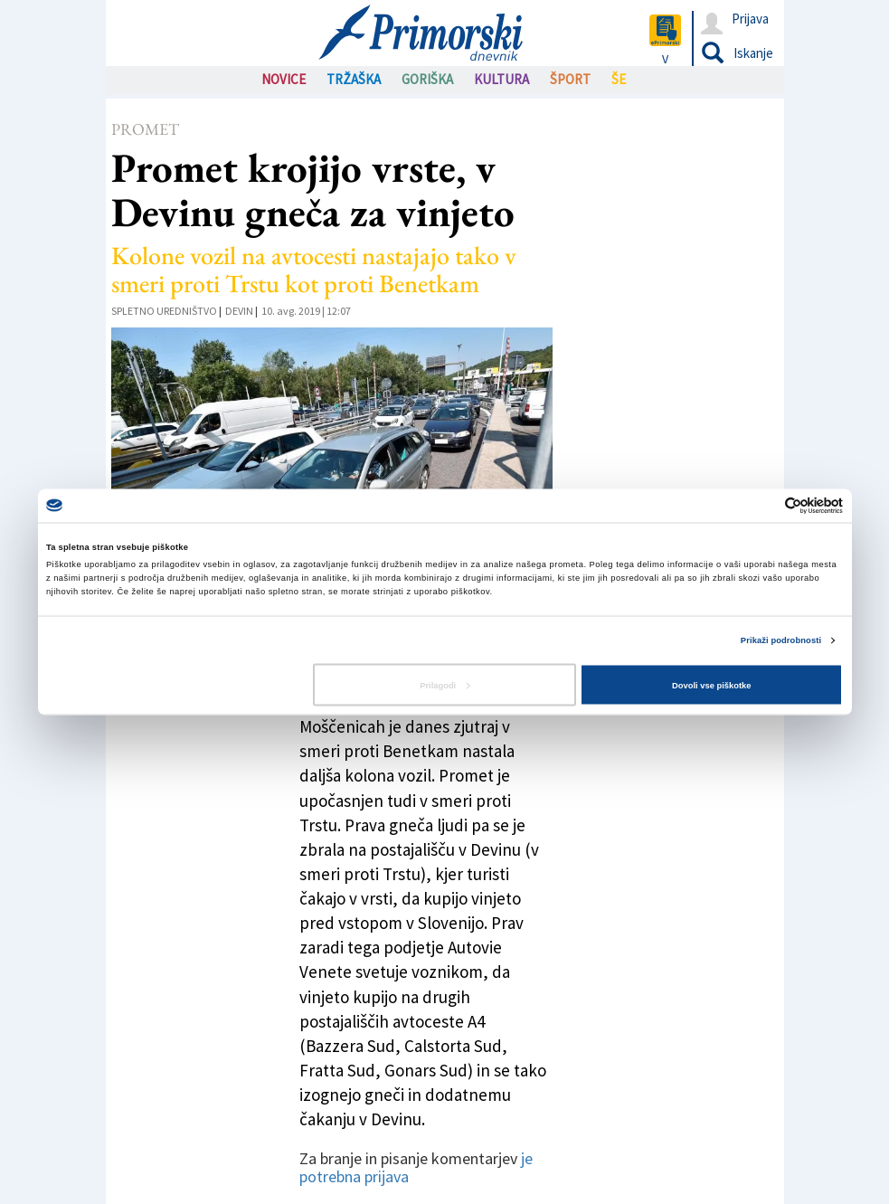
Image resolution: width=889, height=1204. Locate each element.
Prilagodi (444, 684)
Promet (145, 129)
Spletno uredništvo (164, 311)
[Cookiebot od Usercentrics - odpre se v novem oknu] (764, 505)
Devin (239, 311)
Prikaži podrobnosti (781, 640)
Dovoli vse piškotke (711, 684)
